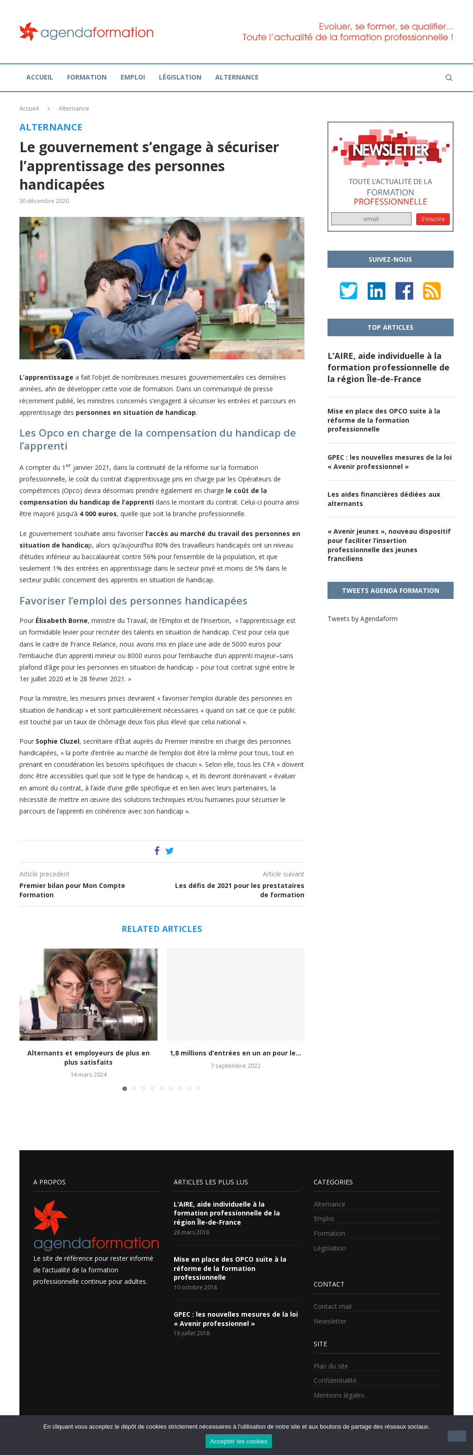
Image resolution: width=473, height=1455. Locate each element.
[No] (457, 1436)
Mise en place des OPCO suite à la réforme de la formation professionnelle (383, 420)
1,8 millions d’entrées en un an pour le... (235, 1052)
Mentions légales (339, 1395)
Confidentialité (335, 1380)
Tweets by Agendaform (362, 618)
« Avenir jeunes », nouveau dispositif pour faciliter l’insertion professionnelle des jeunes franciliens (389, 545)
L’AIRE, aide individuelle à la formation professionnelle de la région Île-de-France (388, 367)
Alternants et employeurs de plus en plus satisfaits (88, 1057)
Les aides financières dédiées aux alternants (383, 499)
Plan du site (331, 1366)
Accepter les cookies (238, 1441)
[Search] (449, 77)
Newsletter (330, 1321)
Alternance (237, 77)
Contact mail (333, 1306)
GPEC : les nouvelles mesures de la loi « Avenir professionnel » (389, 462)
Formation (87, 77)
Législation (180, 77)
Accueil (39, 77)
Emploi (133, 77)
